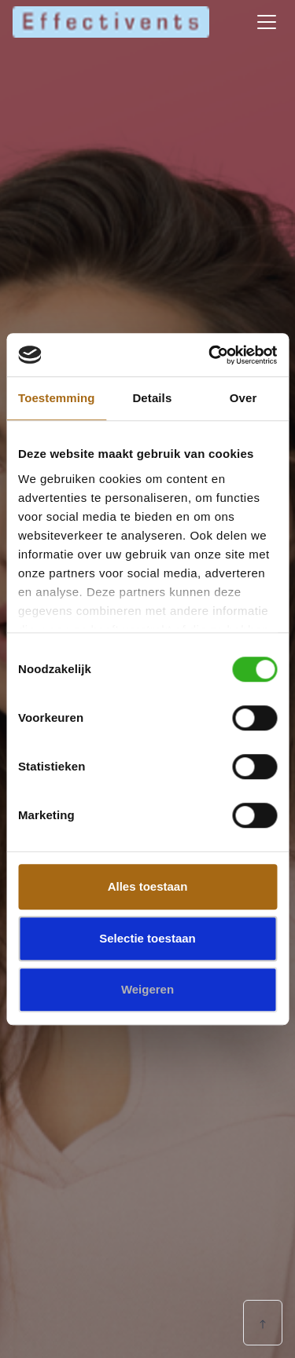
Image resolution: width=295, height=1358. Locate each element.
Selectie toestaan (147, 938)
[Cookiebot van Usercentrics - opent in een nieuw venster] (210, 355)
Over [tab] (243, 397)
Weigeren (147, 989)
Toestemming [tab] (56, 397)
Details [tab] (151, 397)
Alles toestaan (148, 886)
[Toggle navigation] (266, 22)
